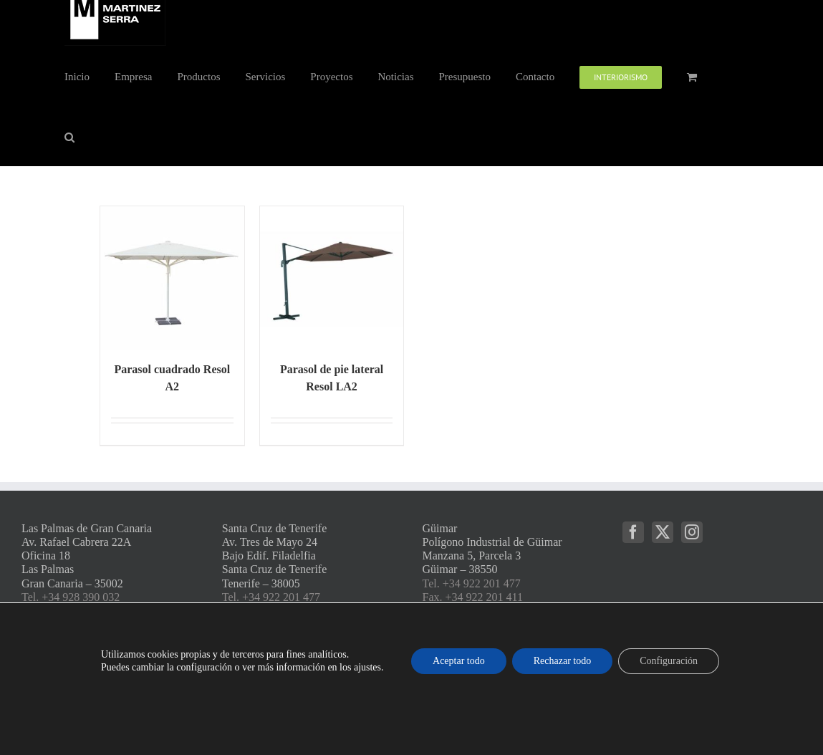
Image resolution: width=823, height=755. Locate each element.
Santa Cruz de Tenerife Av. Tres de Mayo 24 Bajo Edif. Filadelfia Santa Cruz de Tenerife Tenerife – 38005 (274, 556)
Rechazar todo (562, 660)
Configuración (669, 660)
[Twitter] (662, 532)
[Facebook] (633, 532)
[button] (69, 136)
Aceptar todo (459, 660)
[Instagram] (692, 532)
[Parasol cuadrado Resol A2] (172, 278)
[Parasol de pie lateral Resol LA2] (332, 278)
